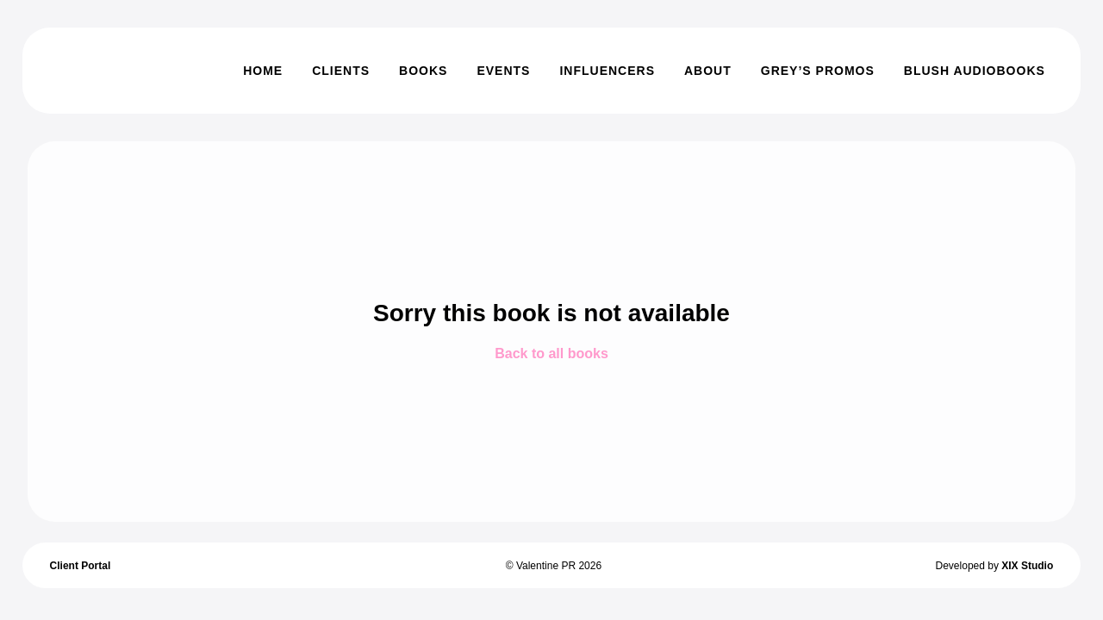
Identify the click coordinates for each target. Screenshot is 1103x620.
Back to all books (551, 353)
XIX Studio (1027, 566)
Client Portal (80, 566)
